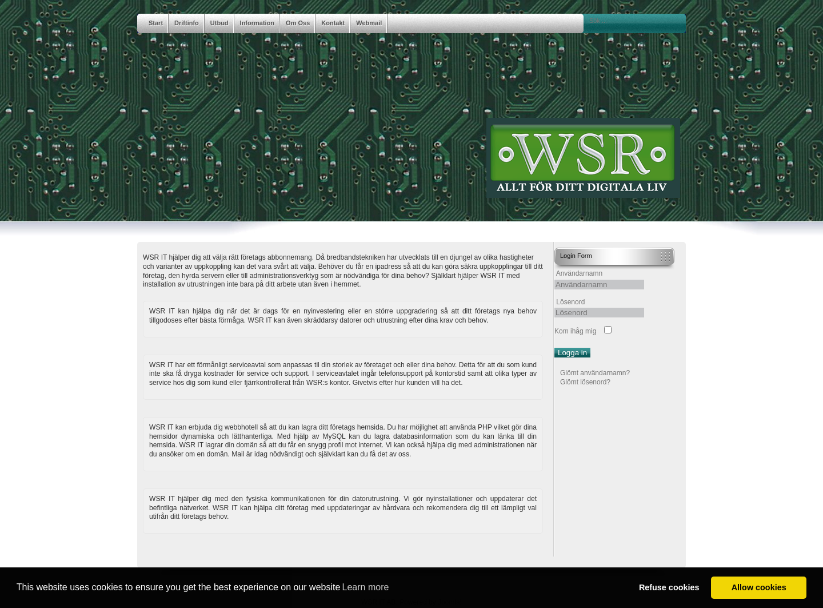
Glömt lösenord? (585, 382)
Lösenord (570, 302)
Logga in (572, 352)
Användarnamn (579, 273)
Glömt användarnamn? (595, 373)
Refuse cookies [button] (669, 587)
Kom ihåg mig (575, 331)
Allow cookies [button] (759, 587)
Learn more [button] (365, 587)
